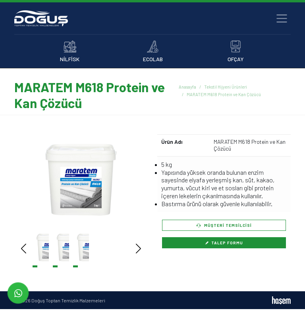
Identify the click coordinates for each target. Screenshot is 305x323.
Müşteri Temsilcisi (224, 225)
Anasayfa (187, 86)
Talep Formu (224, 242)
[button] (126, 180)
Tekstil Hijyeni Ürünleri (225, 86)
